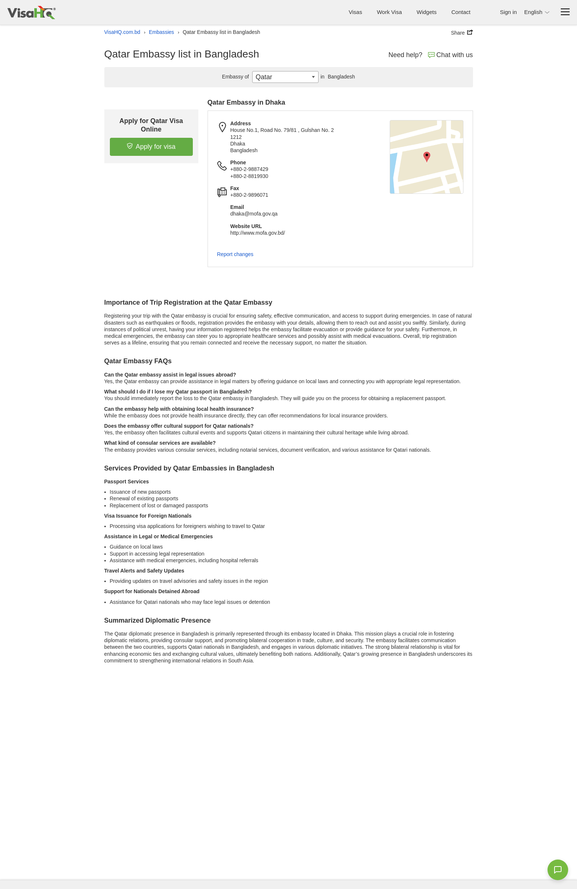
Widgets (427, 12)
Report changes (235, 254)
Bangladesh (337, 77)
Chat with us (450, 55)
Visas (355, 12)
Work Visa (389, 12)
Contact (460, 12)
